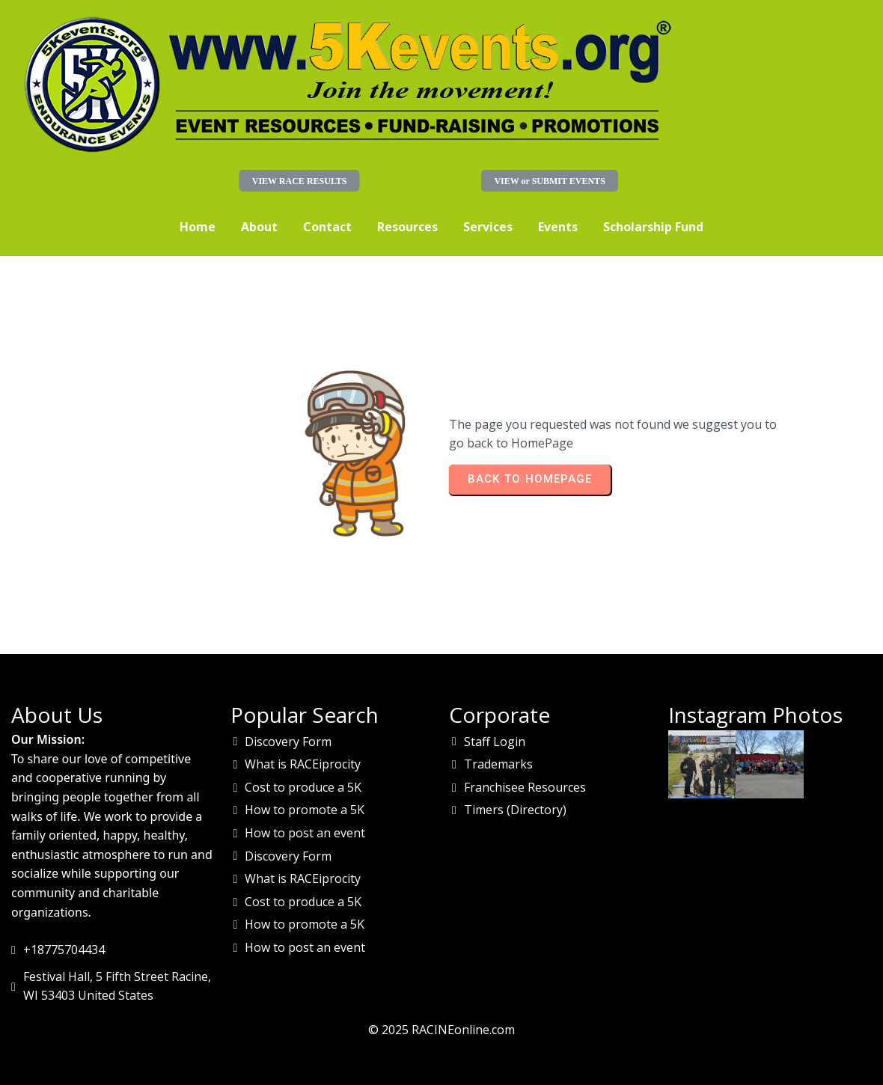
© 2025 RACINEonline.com (441, 1029)
